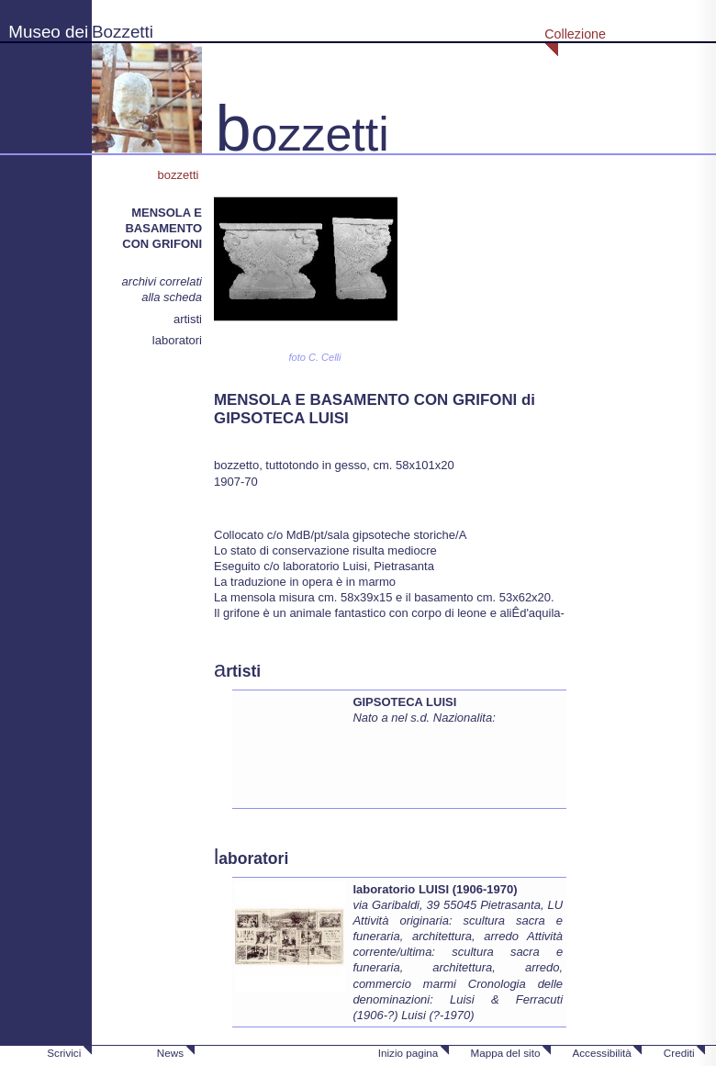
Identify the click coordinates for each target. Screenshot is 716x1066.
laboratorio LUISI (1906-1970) (434, 889)
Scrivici (64, 1053)
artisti (187, 319)
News (170, 1053)
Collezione (575, 34)
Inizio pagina (408, 1053)
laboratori (177, 340)
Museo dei (48, 31)
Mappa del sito (505, 1053)
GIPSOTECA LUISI (404, 702)
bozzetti (180, 175)
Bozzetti (122, 31)
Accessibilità (601, 1053)
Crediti (679, 1053)
